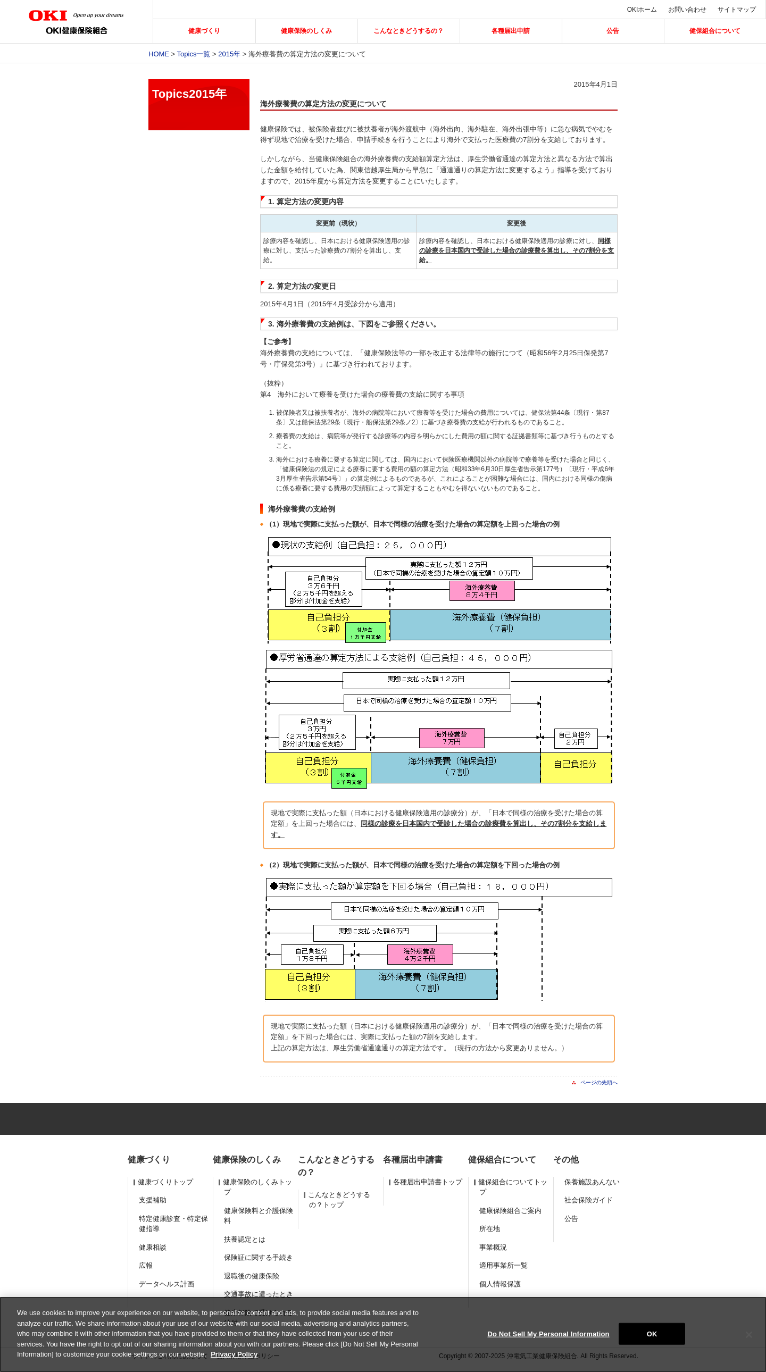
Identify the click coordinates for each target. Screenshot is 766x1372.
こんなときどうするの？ (408, 31)
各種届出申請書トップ (427, 1182)
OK (652, 1333)
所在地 (489, 1229)
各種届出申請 (511, 31)
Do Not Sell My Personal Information (548, 1333)
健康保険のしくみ (306, 31)
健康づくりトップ (165, 1182)
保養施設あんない (592, 1182)
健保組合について (714, 31)
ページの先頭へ (599, 1082)
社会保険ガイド (588, 1200)
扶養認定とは (244, 1239)
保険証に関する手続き (258, 1257)
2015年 (229, 54)
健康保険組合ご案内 (510, 1211)
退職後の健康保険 (251, 1276)
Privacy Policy (234, 1354)
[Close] (749, 1334)
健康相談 (152, 1247)
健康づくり (204, 31)
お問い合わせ (687, 9)
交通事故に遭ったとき (258, 1294)
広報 (146, 1265)
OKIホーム (642, 9)
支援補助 (152, 1200)
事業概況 (493, 1247)
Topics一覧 (194, 54)
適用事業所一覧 (503, 1265)
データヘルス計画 (166, 1284)
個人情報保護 (500, 1284)
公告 (612, 31)
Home (158, 54)
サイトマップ (737, 9)
